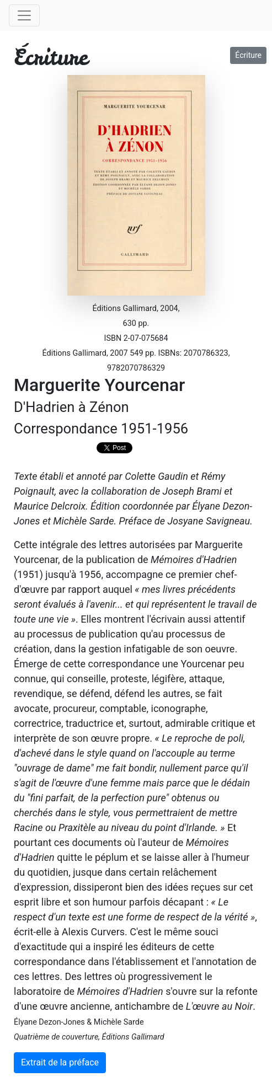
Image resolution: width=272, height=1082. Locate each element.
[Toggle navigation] (24, 15)
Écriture (248, 55)
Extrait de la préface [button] (60, 1062)
